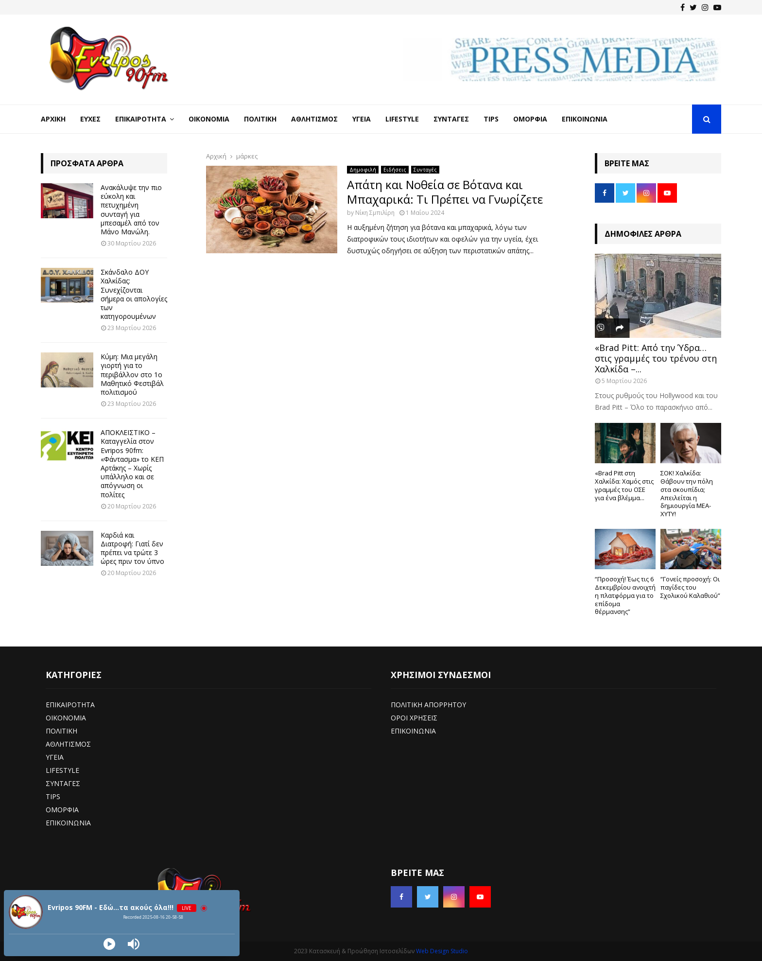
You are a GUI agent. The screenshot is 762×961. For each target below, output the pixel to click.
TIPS (53, 796)
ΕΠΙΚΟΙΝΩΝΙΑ (68, 822)
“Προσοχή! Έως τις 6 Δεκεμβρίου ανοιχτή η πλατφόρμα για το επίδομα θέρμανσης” (625, 595)
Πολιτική (260, 118)
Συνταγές (451, 118)
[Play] (109, 944)
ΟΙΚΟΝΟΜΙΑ (66, 717)
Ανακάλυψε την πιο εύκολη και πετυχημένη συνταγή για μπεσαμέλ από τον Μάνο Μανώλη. (131, 209)
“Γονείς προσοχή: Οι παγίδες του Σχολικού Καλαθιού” (690, 587)
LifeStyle (402, 118)
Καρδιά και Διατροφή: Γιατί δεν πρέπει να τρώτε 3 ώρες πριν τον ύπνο (132, 548)
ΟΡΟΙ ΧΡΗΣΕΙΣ (414, 717)
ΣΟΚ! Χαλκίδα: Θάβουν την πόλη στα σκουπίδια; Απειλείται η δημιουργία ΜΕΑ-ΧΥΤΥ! (686, 493)
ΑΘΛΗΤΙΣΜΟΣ (68, 744)
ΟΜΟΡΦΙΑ (62, 809)
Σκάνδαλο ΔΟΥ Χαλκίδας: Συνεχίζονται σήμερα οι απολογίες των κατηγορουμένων (134, 294)
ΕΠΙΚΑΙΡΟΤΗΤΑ (70, 704)
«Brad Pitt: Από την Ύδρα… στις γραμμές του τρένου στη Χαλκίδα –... (656, 358)
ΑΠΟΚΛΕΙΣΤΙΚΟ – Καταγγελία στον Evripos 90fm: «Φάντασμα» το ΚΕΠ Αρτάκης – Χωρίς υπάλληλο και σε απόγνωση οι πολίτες (132, 463)
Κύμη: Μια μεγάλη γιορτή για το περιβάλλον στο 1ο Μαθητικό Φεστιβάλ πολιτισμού (132, 374)
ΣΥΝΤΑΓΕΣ (63, 783)
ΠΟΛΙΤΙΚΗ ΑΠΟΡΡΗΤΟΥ (428, 704)
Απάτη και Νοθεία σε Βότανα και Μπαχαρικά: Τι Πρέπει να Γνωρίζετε (445, 191)
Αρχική (53, 118)
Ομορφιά (530, 118)
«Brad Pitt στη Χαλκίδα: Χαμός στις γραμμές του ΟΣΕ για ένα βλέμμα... (624, 485)
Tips (491, 118)
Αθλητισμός (314, 118)
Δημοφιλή (362, 169)
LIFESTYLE (62, 770)
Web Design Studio (442, 951)
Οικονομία (209, 118)
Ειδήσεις (394, 169)
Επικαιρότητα (140, 118)
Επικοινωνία (584, 118)
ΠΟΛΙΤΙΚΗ (61, 730)
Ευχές (90, 118)
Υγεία (361, 118)
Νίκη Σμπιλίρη (375, 213)
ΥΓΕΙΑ (55, 757)
